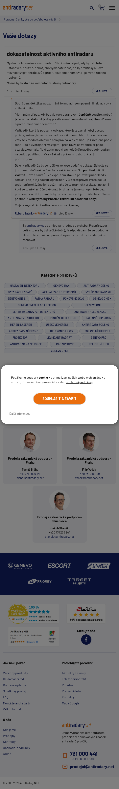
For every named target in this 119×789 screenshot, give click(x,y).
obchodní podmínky (79, 382)
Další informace (20, 413)
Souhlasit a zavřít (59, 398)
